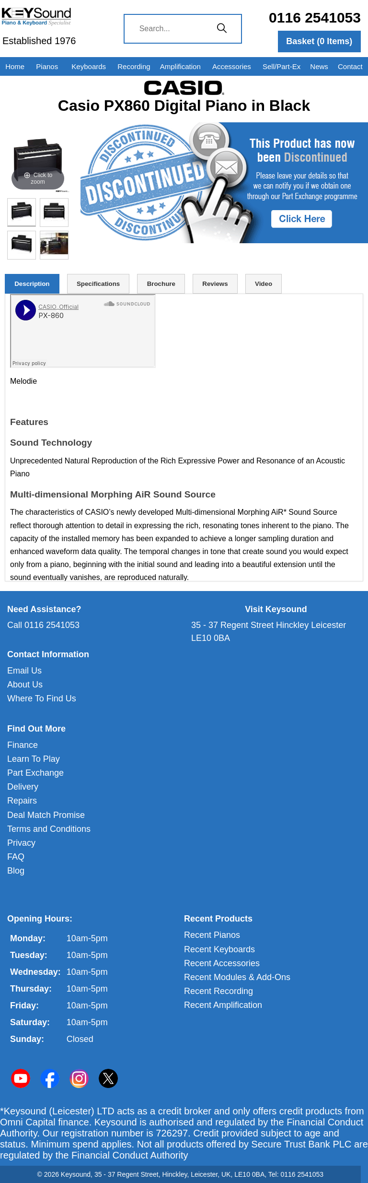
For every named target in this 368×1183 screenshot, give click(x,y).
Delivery (22, 787)
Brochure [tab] (161, 283)
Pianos (47, 66)
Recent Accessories (222, 963)
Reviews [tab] (215, 283)
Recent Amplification (223, 1005)
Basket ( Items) (319, 41)
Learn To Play (33, 759)
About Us (25, 684)
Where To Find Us (41, 698)
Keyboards (88, 66)
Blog (15, 870)
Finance (22, 745)
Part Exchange (35, 773)
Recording (133, 66)
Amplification (180, 66)
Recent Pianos (212, 935)
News (319, 66)
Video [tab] (263, 283)
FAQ (15, 857)
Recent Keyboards (219, 949)
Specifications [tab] (98, 283)
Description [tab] (31, 283)
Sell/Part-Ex (281, 66)
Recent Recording (218, 991)
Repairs (22, 800)
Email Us (24, 670)
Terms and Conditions (49, 829)
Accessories (231, 66)
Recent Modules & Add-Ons (237, 977)
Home (14, 66)
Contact (350, 66)
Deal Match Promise (46, 815)
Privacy (21, 843)
